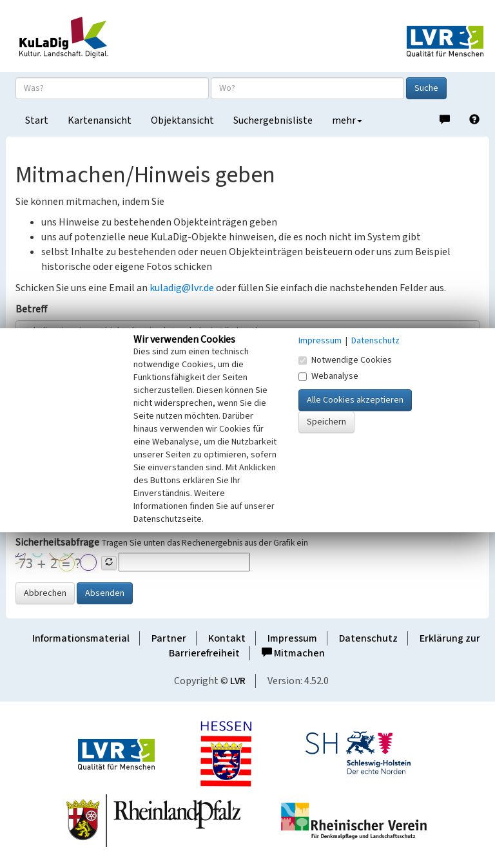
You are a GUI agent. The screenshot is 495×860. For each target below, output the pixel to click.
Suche (426, 88)
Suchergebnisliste (273, 120)
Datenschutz (368, 638)
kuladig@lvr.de (182, 288)
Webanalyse (328, 376)
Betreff (31, 309)
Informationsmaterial (81, 638)
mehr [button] (347, 120)
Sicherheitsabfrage (57, 542)
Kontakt (227, 638)
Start (36, 120)
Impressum (292, 638)
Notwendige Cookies (345, 360)
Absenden (104, 593)
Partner (168, 638)
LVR (238, 681)
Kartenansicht (99, 120)
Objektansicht (182, 120)
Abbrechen (45, 593)
